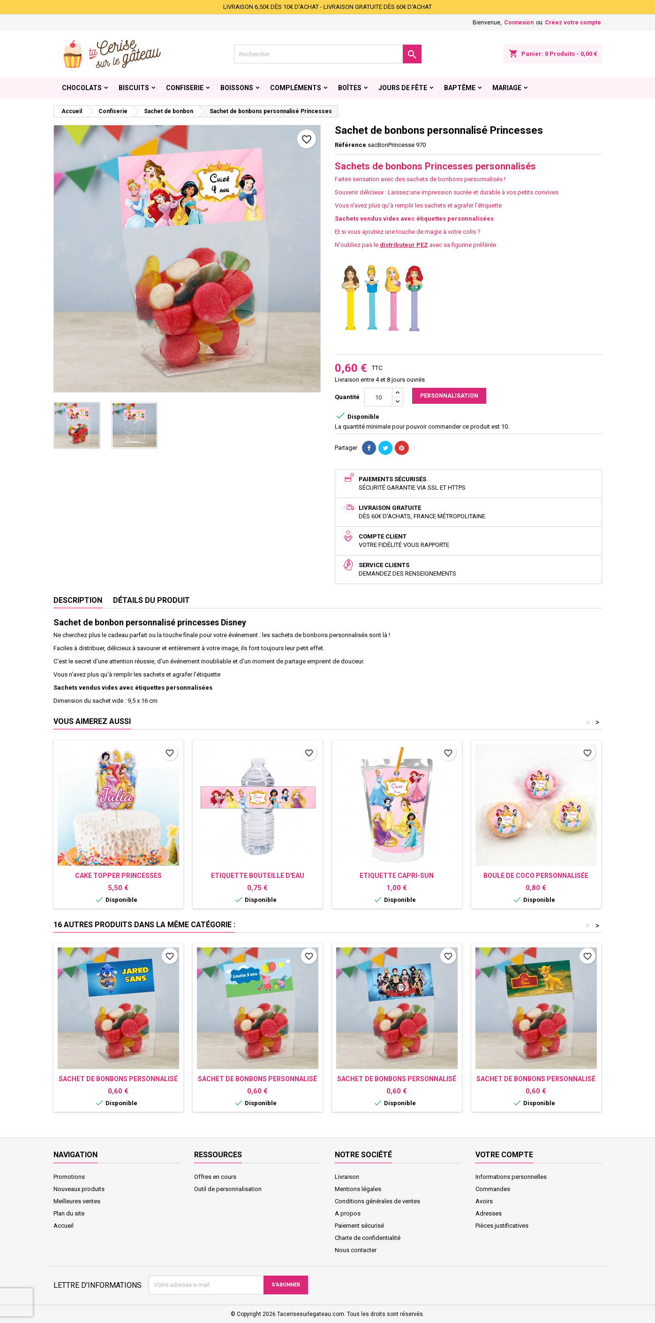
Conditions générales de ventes (377, 1201)
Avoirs (484, 1201)
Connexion (519, 22)
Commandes (492, 1188)
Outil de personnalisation (228, 1188)
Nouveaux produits (79, 1188)
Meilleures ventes (76, 1201)
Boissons (236, 88)
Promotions (69, 1176)
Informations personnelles (511, 1176)
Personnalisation (449, 395)
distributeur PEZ (404, 244)
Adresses (488, 1213)
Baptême (459, 88)
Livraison (347, 1176)
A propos (348, 1213)
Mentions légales (358, 1188)
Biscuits (134, 88)
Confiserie (184, 88)
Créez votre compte (573, 22)
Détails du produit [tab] (151, 600)
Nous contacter (355, 1250)
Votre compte (504, 1154)
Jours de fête (402, 88)
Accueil (63, 1225)
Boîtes (349, 88)
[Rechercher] (328, 54)
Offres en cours (215, 1176)
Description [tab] (77, 600)
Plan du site (68, 1213)
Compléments (295, 88)
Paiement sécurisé (359, 1225)
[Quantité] (378, 397)
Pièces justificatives (501, 1225)
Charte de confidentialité (367, 1237)
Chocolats (82, 88)
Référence (350, 144)
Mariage (506, 88)
